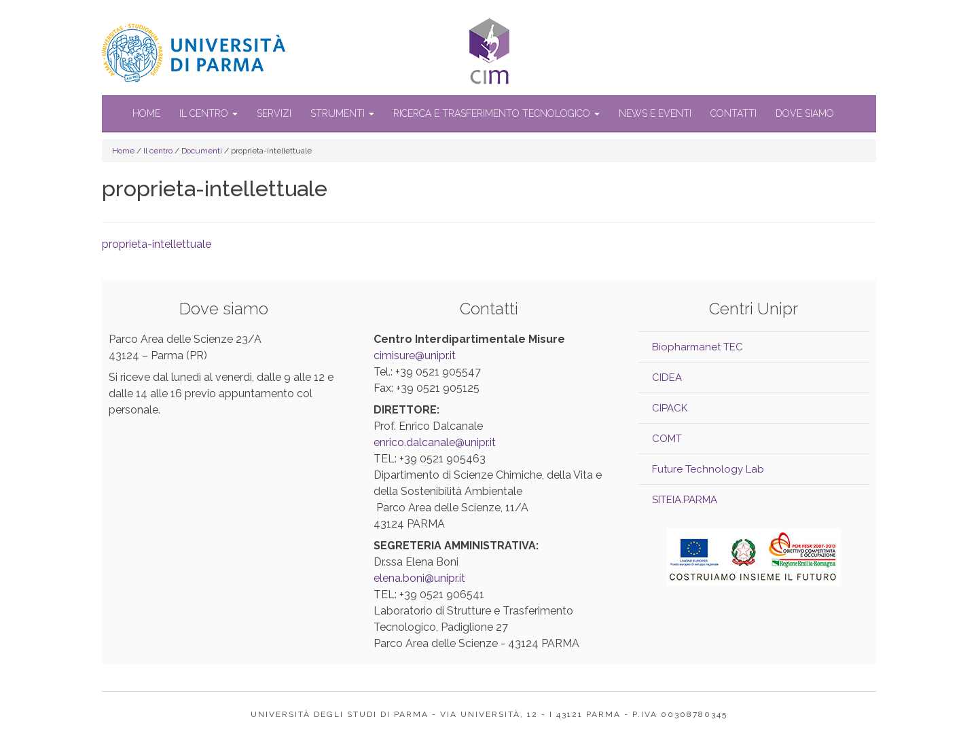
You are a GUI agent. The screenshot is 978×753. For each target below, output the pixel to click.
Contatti (733, 113)
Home (146, 113)
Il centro (208, 113)
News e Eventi (655, 113)
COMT (667, 439)
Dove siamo (805, 113)
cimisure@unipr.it (415, 355)
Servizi (274, 113)
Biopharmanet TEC (697, 347)
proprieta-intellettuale (156, 244)
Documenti (201, 150)
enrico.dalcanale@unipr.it (435, 442)
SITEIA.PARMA (684, 500)
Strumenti (342, 113)
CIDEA (667, 377)
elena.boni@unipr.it (419, 578)
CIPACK (669, 408)
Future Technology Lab (708, 469)
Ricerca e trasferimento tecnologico (496, 113)
